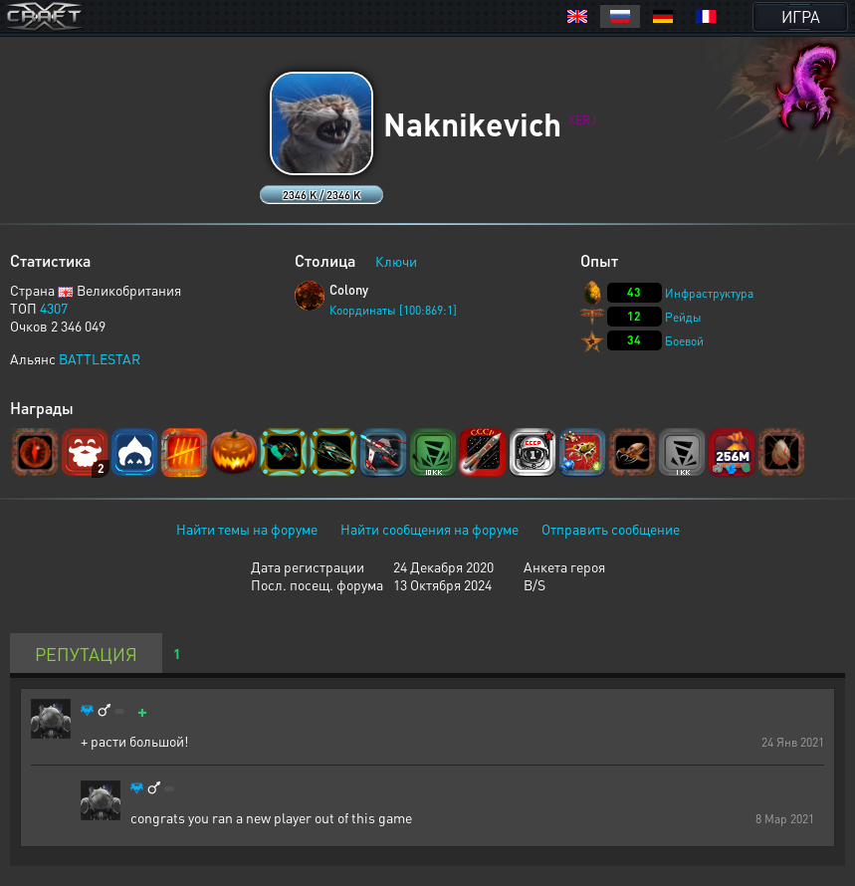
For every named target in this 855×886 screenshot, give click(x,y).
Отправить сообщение (610, 529)
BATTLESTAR (99, 358)
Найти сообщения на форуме (429, 529)
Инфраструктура (709, 293)
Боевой (684, 340)
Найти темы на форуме (247, 529)
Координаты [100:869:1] (393, 310)
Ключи (396, 261)
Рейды (683, 317)
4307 (54, 308)
